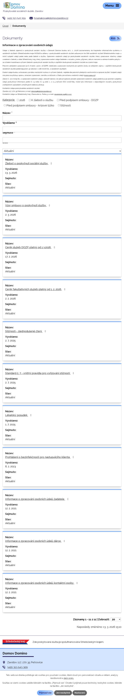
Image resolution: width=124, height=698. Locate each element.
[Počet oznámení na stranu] (116, 619)
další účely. (69, 678)
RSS (115, 38)
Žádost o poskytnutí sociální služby (29, 163)
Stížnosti (65, 105)
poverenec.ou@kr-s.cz (63, 94)
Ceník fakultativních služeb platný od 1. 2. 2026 (35, 289)
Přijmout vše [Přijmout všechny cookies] (45, 693)
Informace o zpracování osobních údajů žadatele (37, 499)
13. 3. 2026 (11, 172)
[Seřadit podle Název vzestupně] (12, 111)
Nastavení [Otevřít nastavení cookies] (80, 693)
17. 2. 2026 (11, 256)
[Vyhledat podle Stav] (62, 151)
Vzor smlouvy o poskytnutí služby (28, 205)
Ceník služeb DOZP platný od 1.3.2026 (30, 247)
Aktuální (10, 187)
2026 (22, 100)
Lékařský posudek (19, 415)
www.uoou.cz (89, 75)
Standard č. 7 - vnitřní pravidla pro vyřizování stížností (40, 373)
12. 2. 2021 (10, 508)
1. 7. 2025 (10, 424)
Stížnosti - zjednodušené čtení (26, 331)
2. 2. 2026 (10, 298)
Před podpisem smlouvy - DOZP (79, 100)
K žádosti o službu (42, 100)
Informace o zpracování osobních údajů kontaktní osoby (42, 582)
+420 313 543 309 (16, 18)
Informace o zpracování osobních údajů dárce (35, 540)
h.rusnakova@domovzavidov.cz (51, 18)
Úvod (5, 26)
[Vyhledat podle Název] (62, 118)
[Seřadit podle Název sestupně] (12, 112)
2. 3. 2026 (10, 214)
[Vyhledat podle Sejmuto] (62, 140)
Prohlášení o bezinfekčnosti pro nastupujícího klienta (40, 457)
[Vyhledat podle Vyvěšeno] (62, 129)
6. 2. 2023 (10, 466)
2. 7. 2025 (10, 340)
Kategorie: (9, 99)
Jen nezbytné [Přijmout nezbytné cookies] (63, 693)
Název (6, 112)
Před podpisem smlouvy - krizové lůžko (30, 105)
